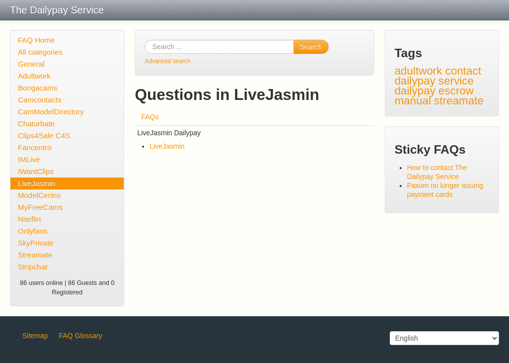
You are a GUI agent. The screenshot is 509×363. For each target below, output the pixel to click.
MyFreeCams (40, 207)
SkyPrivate (36, 243)
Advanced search (167, 61)
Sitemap (35, 336)
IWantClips (36, 171)
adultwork (418, 71)
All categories (40, 52)
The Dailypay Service (57, 9)
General (31, 64)
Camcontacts (40, 99)
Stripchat (32, 267)
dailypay (415, 91)
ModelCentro (39, 195)
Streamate (35, 255)
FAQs (150, 117)
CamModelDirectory (51, 111)
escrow (456, 91)
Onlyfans (32, 231)
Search (311, 47)
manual (413, 100)
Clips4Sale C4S (44, 135)
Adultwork (34, 76)
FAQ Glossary (80, 336)
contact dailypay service (438, 76)
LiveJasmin (36, 183)
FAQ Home (36, 40)
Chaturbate (36, 123)
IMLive (29, 159)
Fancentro (35, 147)
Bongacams (37, 88)
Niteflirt (29, 219)
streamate (459, 100)
